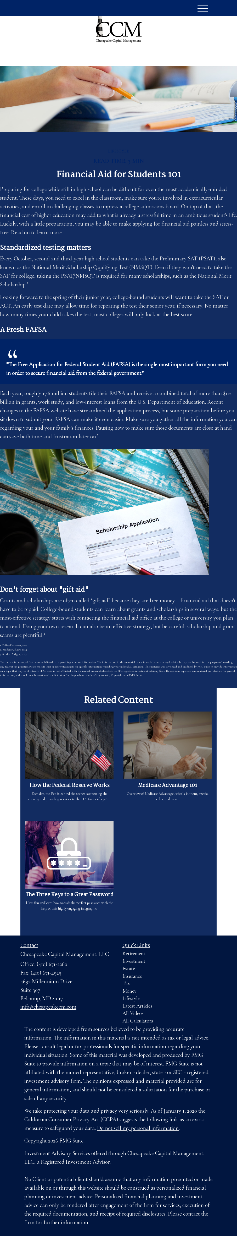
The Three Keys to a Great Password (70, 895)
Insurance (132, 976)
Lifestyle (131, 998)
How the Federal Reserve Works (70, 785)
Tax (126, 983)
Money (129, 991)
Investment (133, 961)
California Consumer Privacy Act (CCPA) (71, 1119)
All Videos (133, 1013)
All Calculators (137, 1021)
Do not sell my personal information (138, 1128)
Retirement (133, 953)
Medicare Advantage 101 (167, 785)
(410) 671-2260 (165, 56)
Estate (128, 968)
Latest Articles (137, 1006)
